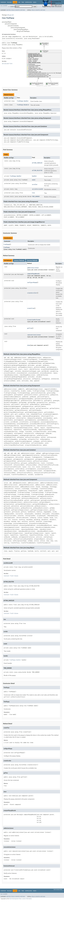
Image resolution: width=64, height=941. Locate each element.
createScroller (32, 293)
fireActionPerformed (33, 319)
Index (34, 2)
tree (33, 193)
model (33, 180)
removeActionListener (34, 335)
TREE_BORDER (36, 196)
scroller (34, 184)
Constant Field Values (11, 576)
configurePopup (32, 282)
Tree (22, 2)
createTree (30, 308)
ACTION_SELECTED (37, 170)
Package (9, 2)
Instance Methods (19, 260)
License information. (27, 898)
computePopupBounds (33, 273)
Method (22, 10)
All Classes (4, 5)
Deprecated (28, 2)
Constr (17, 10)
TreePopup (6, 244)
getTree (29, 328)
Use (19, 2)
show (28, 345)
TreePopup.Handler (23, 101)
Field (12, 10)
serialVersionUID (37, 189)
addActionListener (33, 268)
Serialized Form (7, 63)
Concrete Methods (32, 260)
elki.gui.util (10, 15)
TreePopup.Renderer (23, 105)
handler (34, 176)
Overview (3, 2)
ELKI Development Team (16, 898)
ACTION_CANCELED (37, 163)
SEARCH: (12, 6)
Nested (8, 10)
